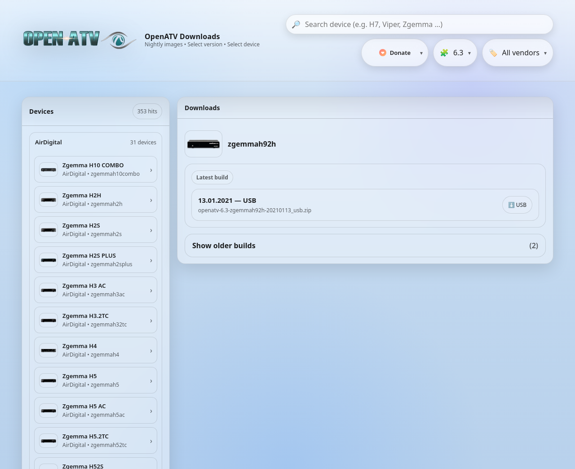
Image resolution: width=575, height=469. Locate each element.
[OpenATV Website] (81, 40)
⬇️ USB (517, 205)
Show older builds (365, 245)
